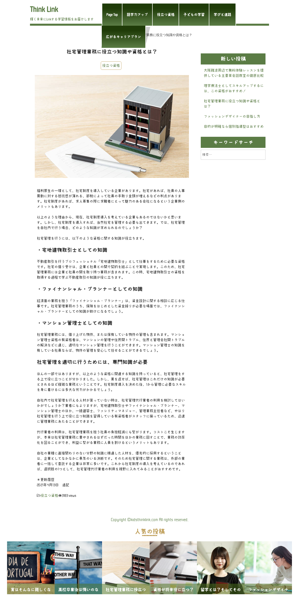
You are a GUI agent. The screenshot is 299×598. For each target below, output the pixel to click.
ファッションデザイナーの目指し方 (232, 116)
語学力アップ (137, 14)
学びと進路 (222, 14)
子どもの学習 (194, 14)
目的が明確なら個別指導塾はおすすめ (234, 126)
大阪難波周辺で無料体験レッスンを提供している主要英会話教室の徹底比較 (234, 73)
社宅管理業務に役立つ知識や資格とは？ (232, 103)
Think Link (44, 9)
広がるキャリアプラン (123, 37)
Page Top (112, 14)
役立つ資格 (166, 14)
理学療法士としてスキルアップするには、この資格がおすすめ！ (234, 88)
